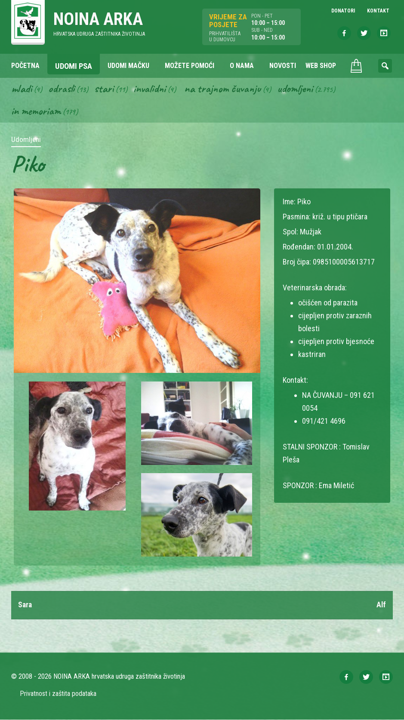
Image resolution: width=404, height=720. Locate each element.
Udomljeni (299, 88)
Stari (104, 88)
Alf (381, 605)
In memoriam (36, 111)
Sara (25, 605)
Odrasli (62, 88)
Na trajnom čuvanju (225, 88)
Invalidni (150, 88)
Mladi (22, 88)
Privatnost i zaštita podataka (58, 694)
